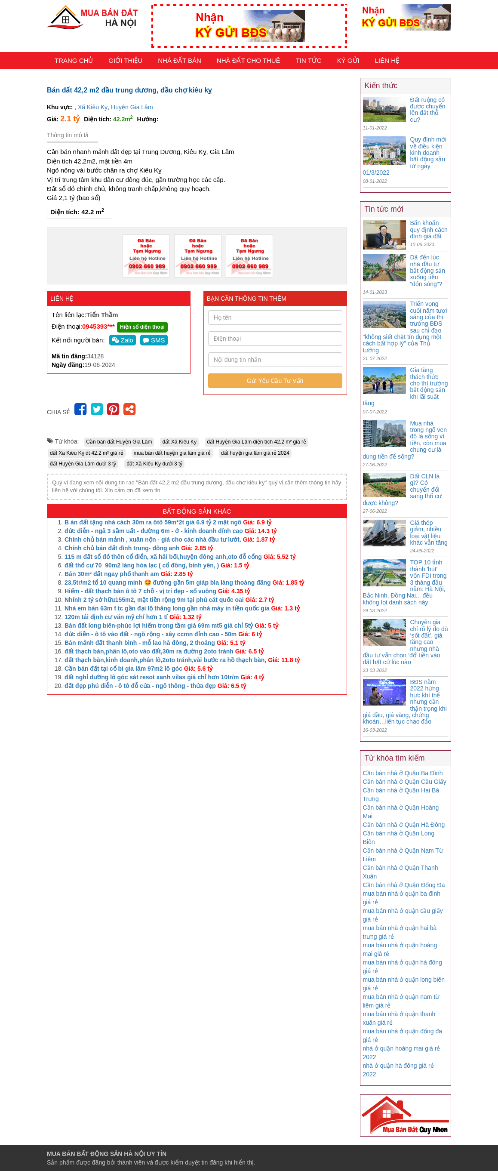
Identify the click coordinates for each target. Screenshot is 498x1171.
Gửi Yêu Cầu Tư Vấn (275, 380)
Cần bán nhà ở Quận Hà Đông (404, 824)
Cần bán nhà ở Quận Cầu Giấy (404, 781)
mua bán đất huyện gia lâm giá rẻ (172, 453)
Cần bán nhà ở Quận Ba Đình (403, 773)
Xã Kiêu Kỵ (93, 107)
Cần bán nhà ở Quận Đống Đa (404, 884)
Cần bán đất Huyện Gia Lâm (119, 442)
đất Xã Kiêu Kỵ (179, 442)
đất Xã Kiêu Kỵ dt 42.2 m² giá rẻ (86, 453)
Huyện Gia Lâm (132, 107)
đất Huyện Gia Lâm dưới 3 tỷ (83, 464)
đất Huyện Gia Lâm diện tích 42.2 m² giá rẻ (256, 442)
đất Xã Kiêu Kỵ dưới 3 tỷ (154, 464)
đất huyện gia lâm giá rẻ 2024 (255, 453)
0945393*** (98, 326)
